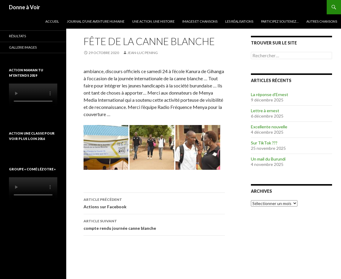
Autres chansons (321, 21)
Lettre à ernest (265, 110)
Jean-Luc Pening (142, 52)
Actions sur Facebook (154, 202)
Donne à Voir (24, 7)
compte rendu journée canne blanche (154, 224)
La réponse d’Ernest (269, 94)
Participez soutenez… (280, 21)
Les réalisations (239, 21)
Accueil (52, 21)
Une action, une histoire (153, 21)
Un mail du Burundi (268, 158)
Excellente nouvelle (269, 126)
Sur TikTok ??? (264, 142)
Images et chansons (199, 21)
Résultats (17, 36)
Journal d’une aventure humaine (95, 21)
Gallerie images (23, 47)
